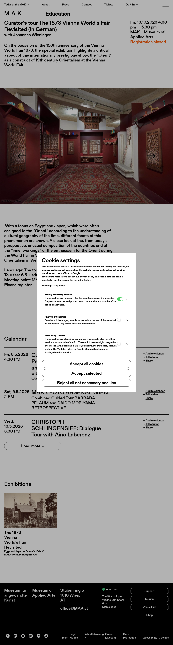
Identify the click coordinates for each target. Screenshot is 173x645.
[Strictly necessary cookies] (120, 299)
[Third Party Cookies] (120, 343)
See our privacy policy (53, 285)
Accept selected (86, 373)
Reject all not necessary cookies (86, 383)
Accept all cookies (86, 364)
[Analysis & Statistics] (120, 319)
